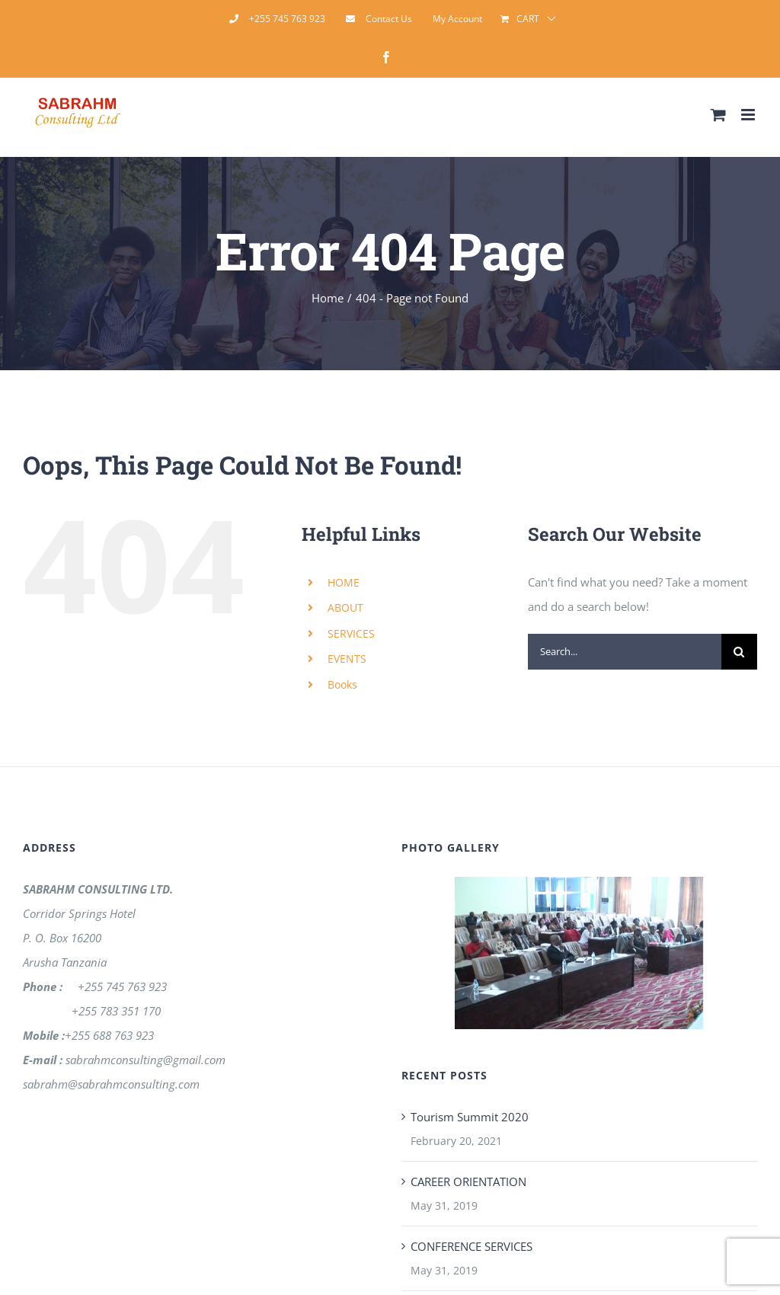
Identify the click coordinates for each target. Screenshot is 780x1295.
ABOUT (345, 607)
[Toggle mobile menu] (749, 115)
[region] (579, 953)
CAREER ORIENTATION (468, 1181)
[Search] (739, 652)
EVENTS (347, 658)
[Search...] (624, 652)
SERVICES (351, 633)
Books (342, 684)
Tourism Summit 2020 (470, 1116)
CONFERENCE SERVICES (471, 1246)
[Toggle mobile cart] (718, 115)
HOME (344, 582)
